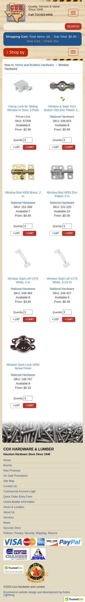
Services (8, 517)
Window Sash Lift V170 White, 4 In (23, 280)
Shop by (15, 52)
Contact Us (10, 486)
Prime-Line (23, 116)
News (6, 522)
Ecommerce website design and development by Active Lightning (36, 594)
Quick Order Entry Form (17, 496)
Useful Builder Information (19, 501)
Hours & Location (13, 507)
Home (7, 460)
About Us (9, 512)
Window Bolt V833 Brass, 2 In (23, 194)
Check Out (51, 41)
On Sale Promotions (15, 475)
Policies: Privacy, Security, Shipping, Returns (30, 533)
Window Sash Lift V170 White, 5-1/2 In (62, 280)
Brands (7, 465)
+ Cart (29, 147)
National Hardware (62, 116)
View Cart (33, 41)
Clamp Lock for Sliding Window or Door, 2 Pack (23, 108)
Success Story (12, 527)
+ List (16, 147)
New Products (11, 470)
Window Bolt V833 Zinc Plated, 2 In (62, 194)
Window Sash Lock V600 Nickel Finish (23, 366)
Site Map (8, 481)
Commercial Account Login (19, 491)
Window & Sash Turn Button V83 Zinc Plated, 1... (62, 108)
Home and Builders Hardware (34, 65)
